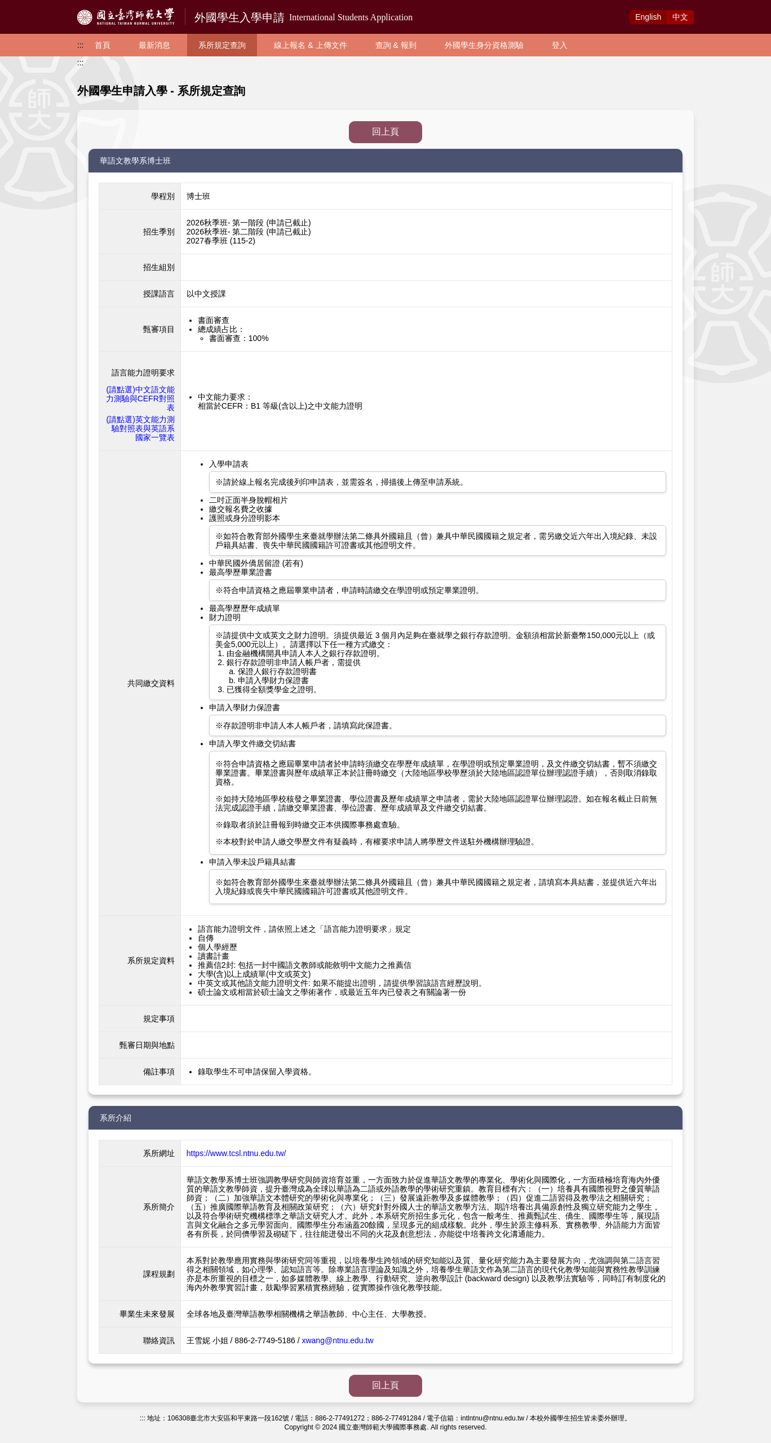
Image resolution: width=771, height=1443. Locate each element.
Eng (648, 16)
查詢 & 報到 (395, 45)
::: (80, 45)
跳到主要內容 (23, 6)
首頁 (102, 45)
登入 (560, 45)
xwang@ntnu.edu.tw (337, 1340)
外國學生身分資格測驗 (484, 45)
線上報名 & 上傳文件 (310, 45)
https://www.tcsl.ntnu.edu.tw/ (236, 1153)
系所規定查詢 (222, 45)
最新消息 (154, 45)
